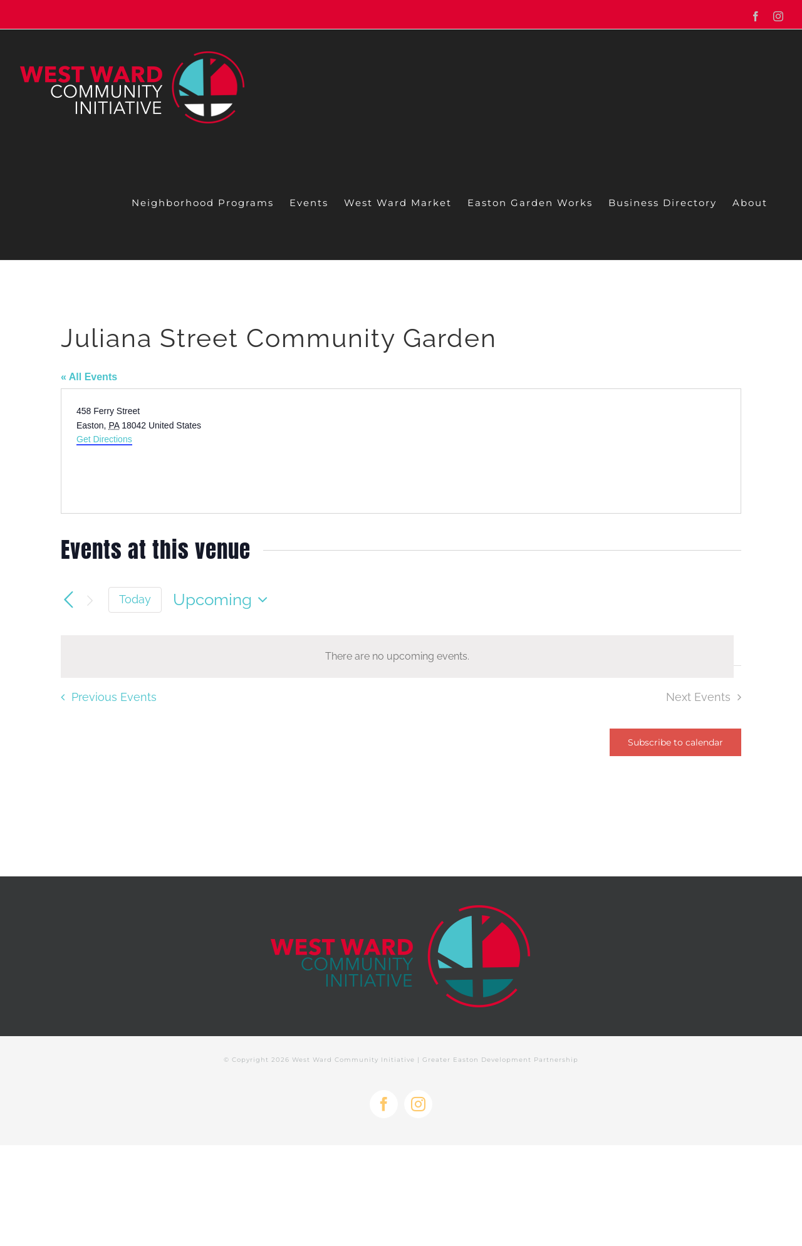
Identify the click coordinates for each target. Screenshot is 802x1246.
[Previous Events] (68, 600)
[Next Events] (89, 600)
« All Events (89, 376)
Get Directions (104, 439)
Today (135, 599)
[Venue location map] (570, 451)
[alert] (397, 656)
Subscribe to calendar (675, 742)
